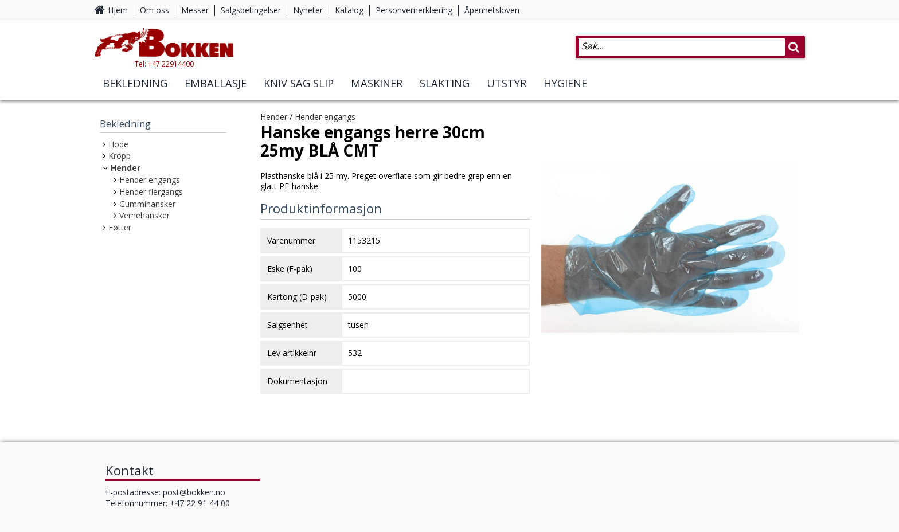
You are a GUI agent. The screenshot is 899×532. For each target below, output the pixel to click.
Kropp (119, 155)
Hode (118, 144)
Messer (195, 10)
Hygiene (565, 90)
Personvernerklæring (414, 10)
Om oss (154, 10)
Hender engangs (149, 179)
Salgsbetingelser (251, 10)
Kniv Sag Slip (299, 90)
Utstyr (506, 90)
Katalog (349, 10)
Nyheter (308, 10)
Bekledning (135, 90)
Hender (125, 167)
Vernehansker (144, 215)
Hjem (118, 10)
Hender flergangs (151, 191)
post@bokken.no (194, 492)
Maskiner (376, 90)
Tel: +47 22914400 (180, 71)
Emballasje (216, 90)
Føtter (119, 227)
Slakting (445, 90)
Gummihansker (147, 203)
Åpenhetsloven (491, 10)
